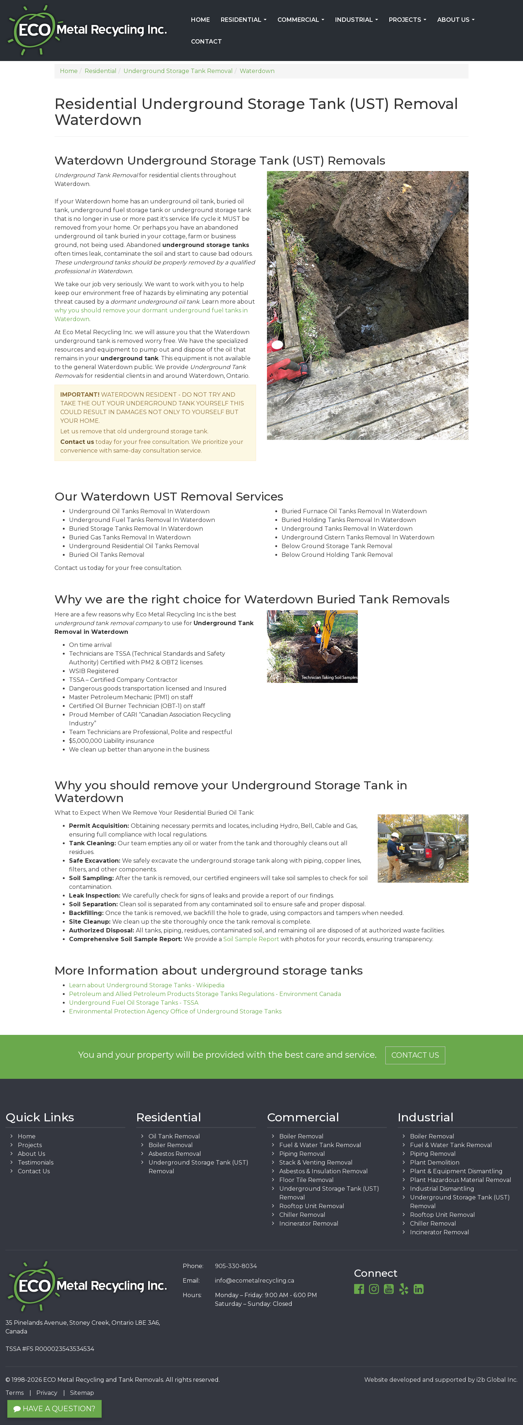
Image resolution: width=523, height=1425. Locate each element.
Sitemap (82, 1392)
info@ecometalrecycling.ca (254, 1280)
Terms (14, 1392)
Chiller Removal (302, 1214)
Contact (206, 41)
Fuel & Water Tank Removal (320, 1145)
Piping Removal (302, 1153)
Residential (245, 22)
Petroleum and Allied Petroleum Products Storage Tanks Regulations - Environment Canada (205, 994)
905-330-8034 (236, 1266)
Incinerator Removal (308, 1223)
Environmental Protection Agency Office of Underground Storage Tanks (175, 1011)
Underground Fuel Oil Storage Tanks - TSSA (133, 1002)
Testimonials (35, 1162)
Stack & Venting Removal (316, 1162)
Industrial (358, 22)
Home (200, 19)
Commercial (302, 22)
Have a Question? (54, 1408)
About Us (457, 22)
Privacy (46, 1392)
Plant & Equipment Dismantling (456, 1171)
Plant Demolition (434, 1162)
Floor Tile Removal (306, 1180)
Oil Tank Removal (174, 1136)
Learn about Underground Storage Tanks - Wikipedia (146, 985)
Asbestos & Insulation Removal (323, 1171)
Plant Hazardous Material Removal (460, 1180)
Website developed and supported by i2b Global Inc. (441, 1379)
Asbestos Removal (175, 1153)
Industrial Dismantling (442, 1188)
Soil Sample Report (251, 939)
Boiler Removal (171, 1145)
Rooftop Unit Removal (311, 1206)
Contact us (77, 441)
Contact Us (415, 1055)
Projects (409, 22)
